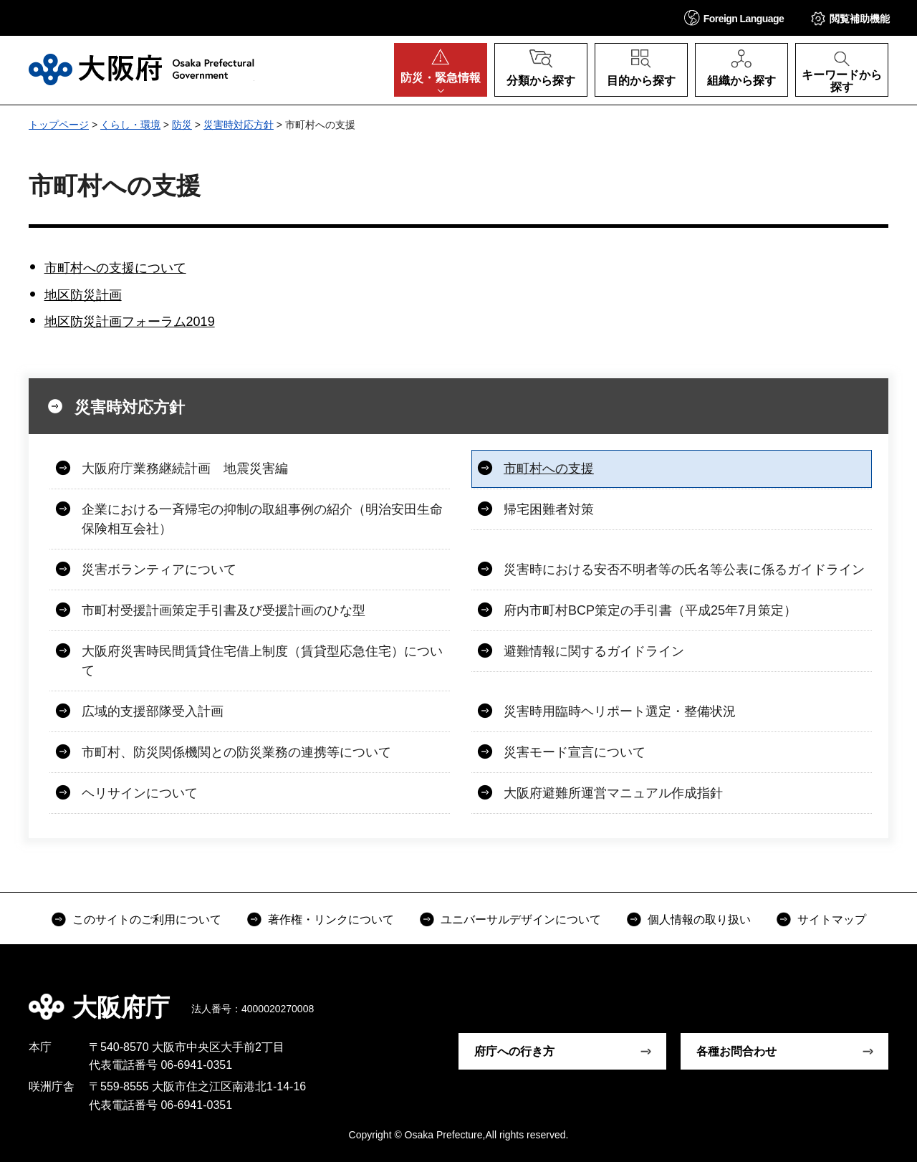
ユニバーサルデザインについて (521, 919)
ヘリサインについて (140, 793)
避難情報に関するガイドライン (594, 651)
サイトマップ (831, 919)
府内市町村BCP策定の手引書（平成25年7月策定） (650, 610)
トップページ (59, 124)
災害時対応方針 (238, 124)
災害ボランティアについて (159, 569)
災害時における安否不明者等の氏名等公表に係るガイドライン (684, 569)
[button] (734, 17)
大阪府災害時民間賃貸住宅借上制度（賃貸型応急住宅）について (262, 661)
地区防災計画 (83, 295)
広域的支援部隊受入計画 (153, 711)
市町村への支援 (549, 468)
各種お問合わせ (736, 1051)
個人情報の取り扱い (699, 919)
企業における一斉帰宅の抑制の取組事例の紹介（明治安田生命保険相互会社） (262, 519)
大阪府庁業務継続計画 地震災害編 (185, 468)
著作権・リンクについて (331, 919)
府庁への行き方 (514, 1051)
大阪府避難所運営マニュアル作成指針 (613, 793)
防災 (182, 124)
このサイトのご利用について (146, 919)
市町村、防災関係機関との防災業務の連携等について (236, 752)
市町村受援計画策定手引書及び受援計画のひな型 (223, 610)
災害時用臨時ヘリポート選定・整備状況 (620, 711)
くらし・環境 (130, 124)
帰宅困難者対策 (549, 509)
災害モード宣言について (574, 752)
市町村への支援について (115, 268)
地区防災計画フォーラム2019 (129, 321)
